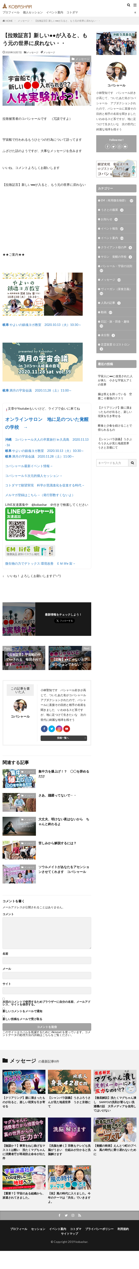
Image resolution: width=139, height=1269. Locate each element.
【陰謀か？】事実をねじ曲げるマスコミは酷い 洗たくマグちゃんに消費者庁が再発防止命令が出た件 (24, 1152)
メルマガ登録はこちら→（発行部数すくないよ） (40, 495)
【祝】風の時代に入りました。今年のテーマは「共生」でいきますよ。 (69, 1198)
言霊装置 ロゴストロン (115, 347)
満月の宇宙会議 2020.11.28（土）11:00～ (37, 390)
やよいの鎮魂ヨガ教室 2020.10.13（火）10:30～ (42, 325)
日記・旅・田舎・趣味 (114, 324)
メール (7, 969)
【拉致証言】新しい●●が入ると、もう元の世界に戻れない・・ (67, 20)
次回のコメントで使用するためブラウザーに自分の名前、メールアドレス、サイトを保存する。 (47, 1003)
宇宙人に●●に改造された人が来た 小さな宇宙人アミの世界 (115, 381)
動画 (106, 312)
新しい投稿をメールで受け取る (22, 1019)
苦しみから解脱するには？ (57, 843)
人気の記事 (111, 303)
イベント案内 (54, 12)
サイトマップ (69, 1233)
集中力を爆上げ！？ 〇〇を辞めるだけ (63, 773)
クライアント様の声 (116, 247)
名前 (5, 954)
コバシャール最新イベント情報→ (29, 466)
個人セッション (33, 12)
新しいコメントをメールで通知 (22, 1011)
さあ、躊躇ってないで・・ (57, 795)
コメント (8, 914)
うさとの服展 (112, 210)
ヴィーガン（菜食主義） (116, 292)
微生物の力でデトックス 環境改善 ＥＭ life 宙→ (40, 563)
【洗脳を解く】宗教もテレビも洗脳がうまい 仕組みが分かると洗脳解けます (69, 1150)
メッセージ (23, 20)
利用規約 (123, 1229)
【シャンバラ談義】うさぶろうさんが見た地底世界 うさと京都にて (115, 444)
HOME (9, 20)
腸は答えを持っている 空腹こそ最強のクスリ (115, 396)
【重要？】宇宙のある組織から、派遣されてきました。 (24, 1195)
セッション (38, 1229)
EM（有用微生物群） (117, 200)
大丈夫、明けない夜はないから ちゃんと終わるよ (63, 821)
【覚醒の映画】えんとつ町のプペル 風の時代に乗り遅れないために (115, 1150)
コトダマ (72, 12)
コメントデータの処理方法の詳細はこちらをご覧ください (47, 1033)
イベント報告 (112, 229)
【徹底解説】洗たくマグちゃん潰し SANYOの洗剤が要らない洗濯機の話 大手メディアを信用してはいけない (115, 1104)
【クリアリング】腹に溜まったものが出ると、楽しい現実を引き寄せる (115, 412)
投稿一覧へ (63, 737)
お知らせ (109, 219)
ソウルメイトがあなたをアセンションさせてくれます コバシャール (63, 869)
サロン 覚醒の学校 (116, 257)
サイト (7, 983)
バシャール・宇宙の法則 (116, 268)
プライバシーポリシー (99, 1229)
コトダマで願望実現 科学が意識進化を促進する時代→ (45, 485)
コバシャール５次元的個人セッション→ (33, 476)
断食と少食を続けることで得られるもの (115, 428)
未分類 (108, 335)
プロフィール (11, 12)
